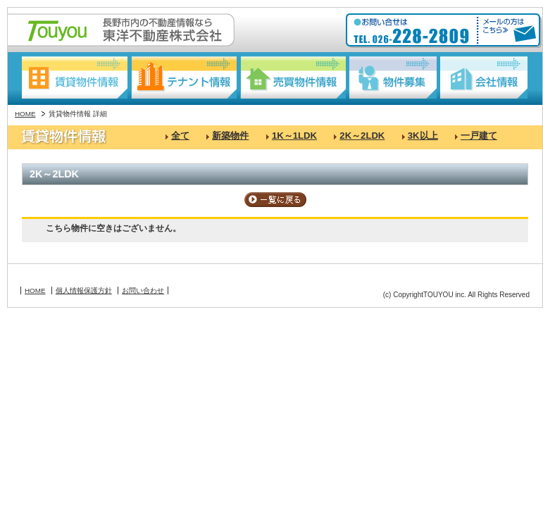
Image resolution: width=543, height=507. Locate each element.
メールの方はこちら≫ (507, 31)
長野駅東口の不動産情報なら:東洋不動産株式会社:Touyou (121, 29)
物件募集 (393, 77)
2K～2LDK (362, 135)
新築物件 (230, 135)
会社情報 (484, 77)
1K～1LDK (294, 135)
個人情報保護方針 (84, 290)
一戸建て (479, 135)
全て (180, 135)
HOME (25, 114)
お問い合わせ (143, 290)
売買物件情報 (293, 77)
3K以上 (423, 135)
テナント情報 (184, 77)
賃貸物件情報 (74, 77)
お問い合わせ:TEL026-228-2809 (412, 31)
